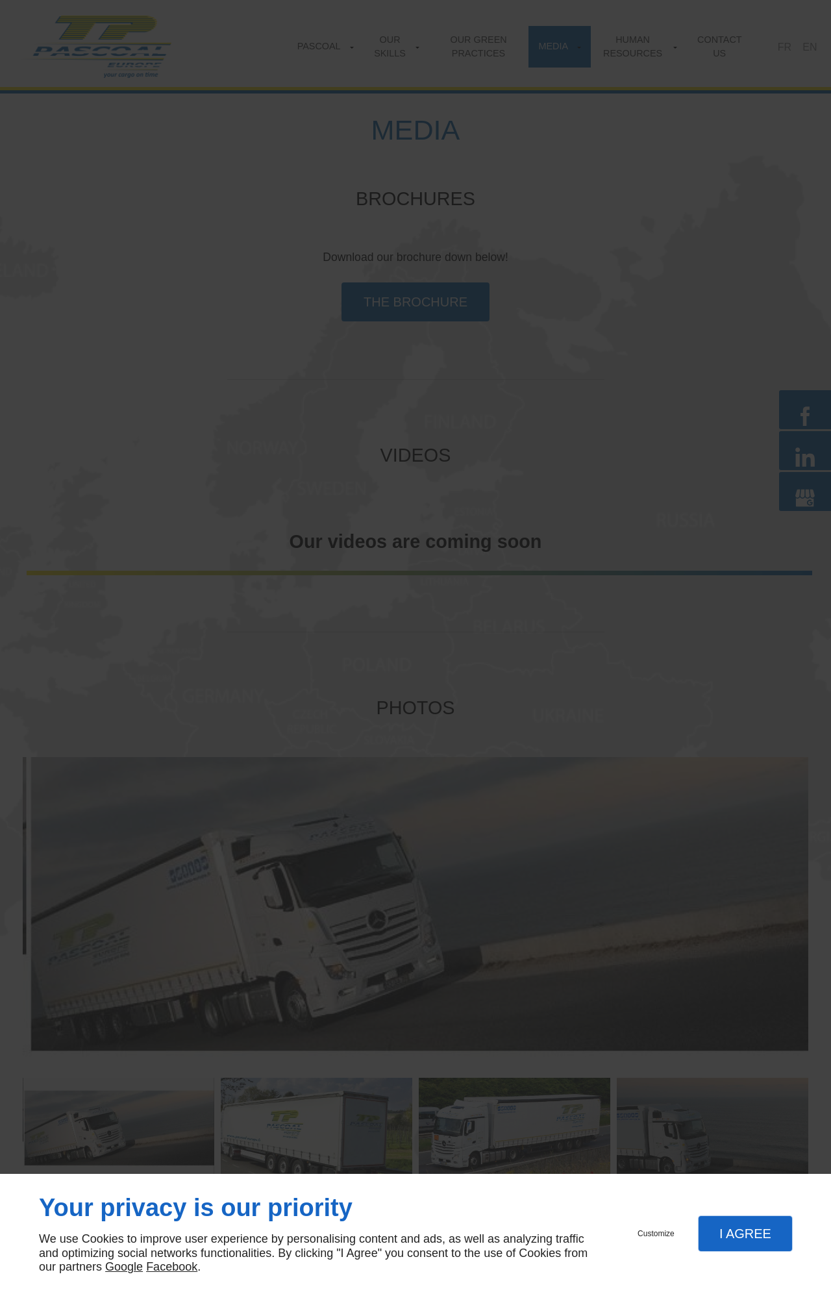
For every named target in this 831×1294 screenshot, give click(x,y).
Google (124, 1266)
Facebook (171, 1266)
